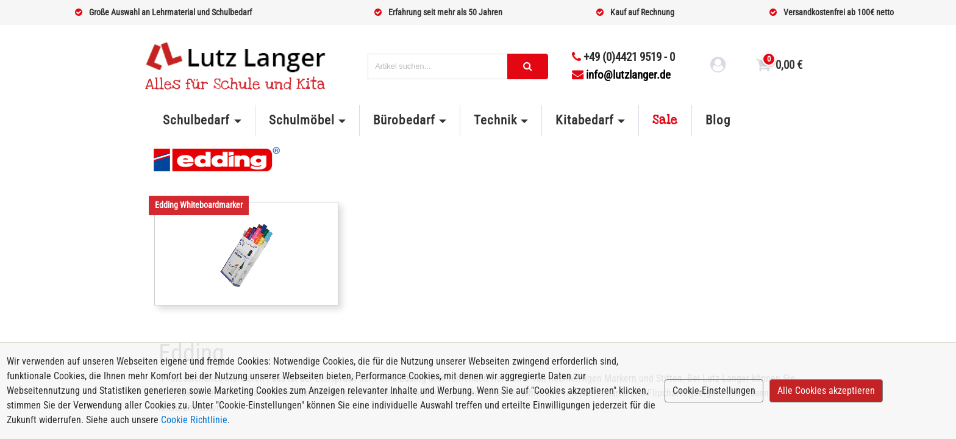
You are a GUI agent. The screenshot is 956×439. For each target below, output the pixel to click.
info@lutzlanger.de (621, 75)
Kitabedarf (584, 120)
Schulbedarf (196, 120)
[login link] (718, 66)
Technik (495, 120)
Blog (717, 120)
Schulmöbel (302, 120)
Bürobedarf (404, 120)
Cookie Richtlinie (194, 420)
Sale (665, 120)
